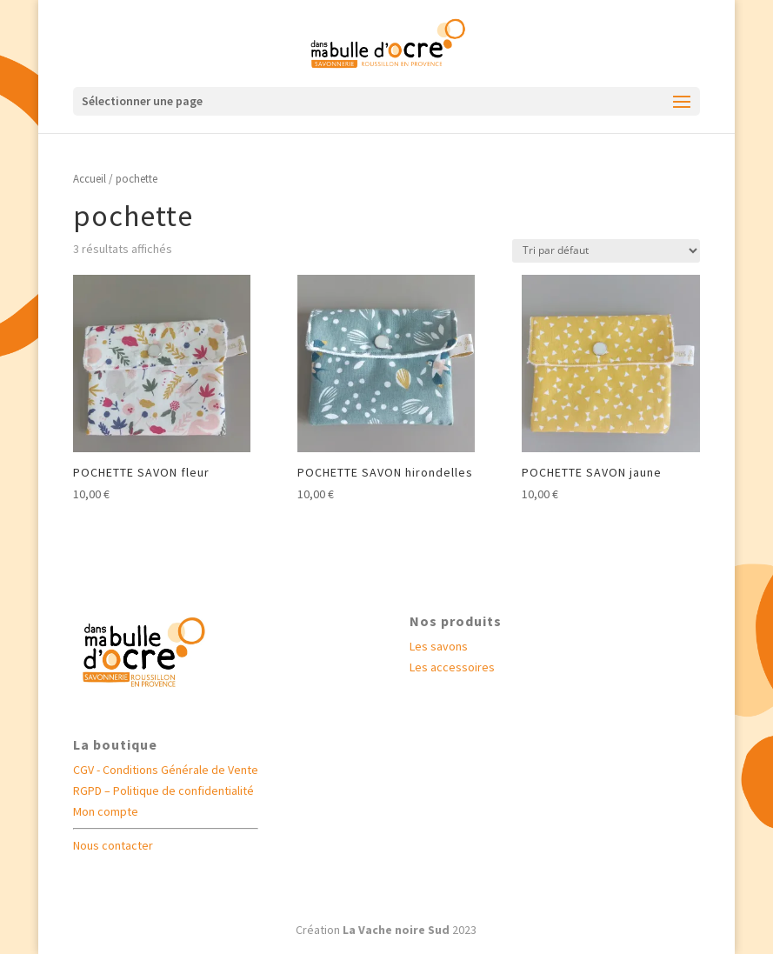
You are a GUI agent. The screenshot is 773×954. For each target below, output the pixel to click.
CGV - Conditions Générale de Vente (165, 769)
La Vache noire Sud (396, 929)
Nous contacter (113, 845)
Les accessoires (452, 667)
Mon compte (105, 811)
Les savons (439, 646)
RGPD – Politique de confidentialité (163, 790)
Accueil (89, 178)
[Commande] (606, 251)
